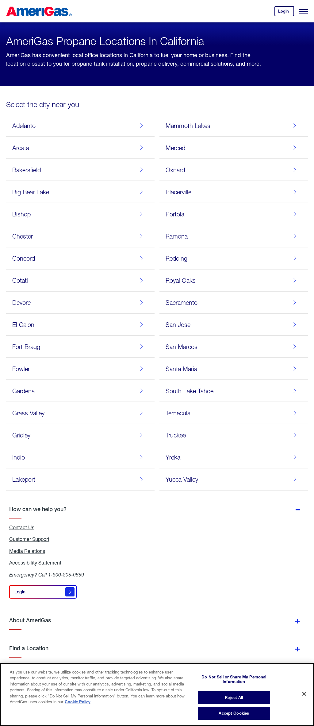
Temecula (232, 412)
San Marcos (232, 346)
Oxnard (232, 169)
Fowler (78, 368)
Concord (78, 258)
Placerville (232, 191)
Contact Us (21, 527)
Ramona (232, 236)
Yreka (232, 457)
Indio (78, 457)
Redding (232, 258)
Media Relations (27, 551)
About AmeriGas (30, 620)
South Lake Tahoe (232, 390)
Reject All (234, 697)
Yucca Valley (232, 479)
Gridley (78, 435)
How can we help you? (38, 509)
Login (286, 12)
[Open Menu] (303, 11)
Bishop (78, 214)
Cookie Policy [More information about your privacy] (77, 701)
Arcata (78, 147)
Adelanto (78, 125)
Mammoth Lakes (232, 125)
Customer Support (29, 539)
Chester (78, 236)
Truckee (232, 435)
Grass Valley (78, 412)
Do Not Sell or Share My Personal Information (233, 679)
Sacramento (232, 302)
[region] (157, 694)
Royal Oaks (232, 280)
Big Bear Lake (78, 191)
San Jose (232, 324)
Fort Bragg (78, 346)
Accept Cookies (234, 713)
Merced (232, 147)
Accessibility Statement (35, 562)
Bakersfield (78, 169)
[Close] (304, 694)
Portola (232, 214)
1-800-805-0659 (66, 574)
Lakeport (78, 479)
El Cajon (78, 324)
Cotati (78, 280)
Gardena (78, 390)
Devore (78, 302)
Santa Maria (232, 368)
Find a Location (28, 648)
